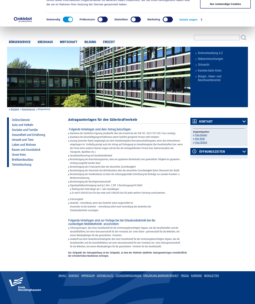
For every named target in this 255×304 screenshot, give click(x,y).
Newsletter (211, 275)
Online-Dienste (21, 120)
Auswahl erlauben (225, 19)
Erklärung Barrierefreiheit (160, 275)
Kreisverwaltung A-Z (210, 53)
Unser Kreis (19, 154)
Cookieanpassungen (128, 275)
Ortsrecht (203, 64)
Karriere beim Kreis (209, 70)
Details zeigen (188, 45)
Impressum (88, 275)
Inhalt (62, 275)
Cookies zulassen (225, 8)
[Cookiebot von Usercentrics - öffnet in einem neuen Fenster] (22, 45)
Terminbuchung (21, 164)
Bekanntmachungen (210, 59)
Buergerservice (28, 109)
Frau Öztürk (201, 142)
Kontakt (206, 121)
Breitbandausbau (22, 159)
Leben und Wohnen (24, 145)
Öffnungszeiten (212, 151)
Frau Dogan (201, 135)
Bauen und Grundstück (26, 149)
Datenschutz (105, 275)
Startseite (15, 109)
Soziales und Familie (25, 130)
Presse (185, 275)
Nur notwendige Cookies (225, 29)
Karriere (196, 275)
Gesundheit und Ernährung (28, 135)
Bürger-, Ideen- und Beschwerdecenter (209, 78)
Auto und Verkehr (22, 125)
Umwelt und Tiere (22, 140)
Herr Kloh (200, 138)
